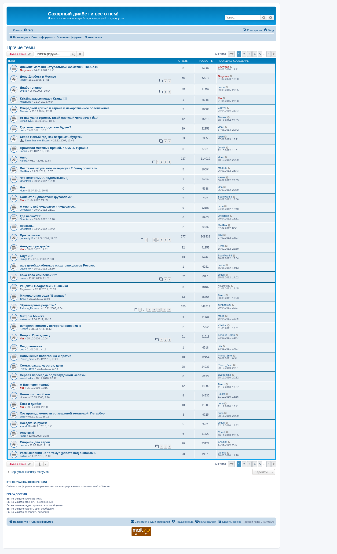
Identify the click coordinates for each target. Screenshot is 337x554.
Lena (220, 206)
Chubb (221, 432)
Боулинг (26, 256)
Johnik (23, 151)
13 (148, 309)
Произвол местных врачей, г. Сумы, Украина (54, 148)
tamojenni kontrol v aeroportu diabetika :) (50, 325)
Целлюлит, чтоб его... (36, 394)
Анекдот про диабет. (35, 246)
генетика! (27, 432)
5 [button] (260, 54)
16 (163, 309)
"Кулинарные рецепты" (38, 305)
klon (22, 190)
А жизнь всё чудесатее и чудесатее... (48, 206)
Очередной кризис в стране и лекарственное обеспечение (65, 108)
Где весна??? (30, 216)
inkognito (25, 259)
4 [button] (254, 54)
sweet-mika (26, 378)
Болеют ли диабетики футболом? (46, 197)
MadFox (24, 171)
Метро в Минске (32, 316)
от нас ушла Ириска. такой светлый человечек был (59, 117)
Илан (221, 127)
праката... (27, 225)
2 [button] (244, 54)
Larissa (222, 452)
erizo (23, 416)
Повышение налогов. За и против (45, 356)
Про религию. (30, 235)
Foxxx (221, 295)
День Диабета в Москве (38, 76)
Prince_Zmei (27, 359)
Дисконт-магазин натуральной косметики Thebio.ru (59, 67)
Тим (220, 235)
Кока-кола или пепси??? (38, 275)
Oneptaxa (25, 181)
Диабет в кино (31, 87)
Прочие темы (21, 47)
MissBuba (25, 101)
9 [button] (268, 54)
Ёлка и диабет (30, 404)
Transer (24, 111)
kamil (23, 435)
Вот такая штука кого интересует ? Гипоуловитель (58, 168)
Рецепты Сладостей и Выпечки (44, 286)
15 (159, 309)
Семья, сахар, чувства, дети (41, 365)
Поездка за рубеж (33, 423)
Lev (22, 130)
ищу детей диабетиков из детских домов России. (57, 265)
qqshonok (25, 268)
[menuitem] (28, 30)
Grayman (25, 70)
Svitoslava (26, 120)
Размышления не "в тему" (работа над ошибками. (58, 453)
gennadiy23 (26, 238)
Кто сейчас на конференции (27, 482)
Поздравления (31, 346)
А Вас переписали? (35, 384)
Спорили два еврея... (36, 442)
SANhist (222, 441)
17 (169, 309)
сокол (221, 87)
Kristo (221, 246)
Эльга (23, 90)
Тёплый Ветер (226, 335)
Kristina (24, 328)
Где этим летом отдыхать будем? (45, 127)
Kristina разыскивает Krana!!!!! (43, 98)
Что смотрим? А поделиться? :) (44, 178)
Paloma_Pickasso (30, 308)
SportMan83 (225, 196)
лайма (23, 160)
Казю (23, 278)
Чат (22, 187)
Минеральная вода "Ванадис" (43, 295)
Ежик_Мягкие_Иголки (37, 140)
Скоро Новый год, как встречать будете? (51, 137)
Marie (221, 315)
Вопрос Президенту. (35, 335)
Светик (222, 107)
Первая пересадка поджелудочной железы (52, 375)
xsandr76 (25, 426)
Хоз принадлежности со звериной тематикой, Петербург (63, 413)
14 (154, 309)
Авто (23, 157)
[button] (231, 54)
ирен (23, 79)
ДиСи (23, 298)
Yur (220, 98)
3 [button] (249, 54)
